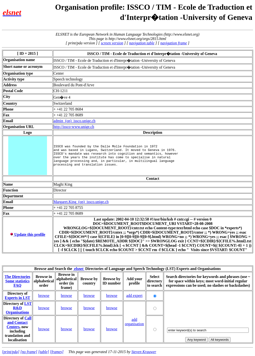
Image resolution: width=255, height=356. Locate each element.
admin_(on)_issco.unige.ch (74, 121)
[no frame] (28, 352)
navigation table (141, 43)
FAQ (18, 285)
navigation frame (173, 43)
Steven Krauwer (143, 352)
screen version (112, 43)
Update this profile (27, 234)
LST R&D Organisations (19, 307)
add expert (134, 295)
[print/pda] (10, 352)
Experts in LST (17, 298)
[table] (43, 352)
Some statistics (17, 281)
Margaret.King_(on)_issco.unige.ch (81, 202)
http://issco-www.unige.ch (74, 127)
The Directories (17, 277)
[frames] (56, 352)
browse (43, 295)
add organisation (134, 321)
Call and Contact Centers (19, 322)
